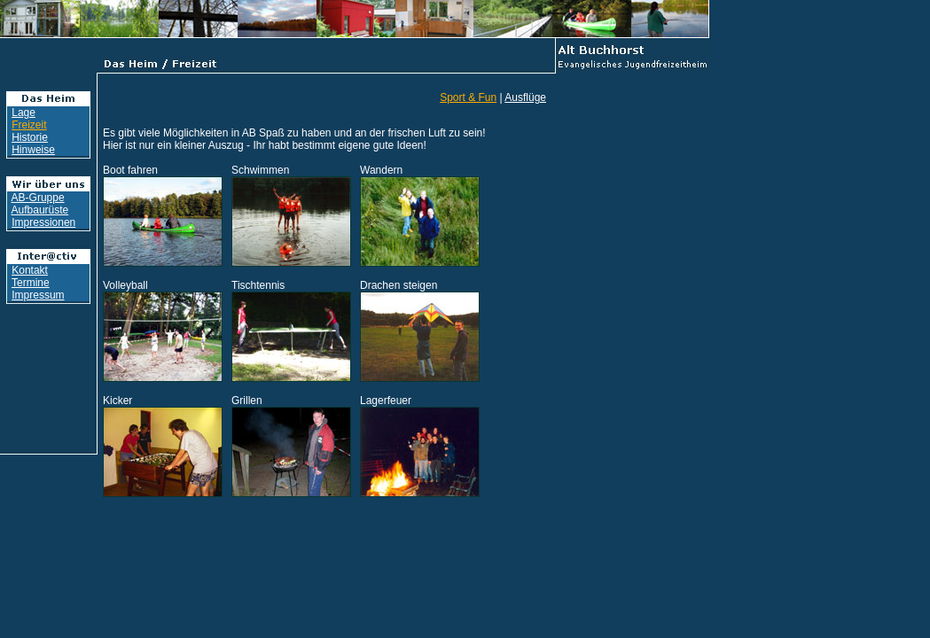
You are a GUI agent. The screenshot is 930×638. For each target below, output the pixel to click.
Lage (23, 112)
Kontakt (30, 270)
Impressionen (43, 222)
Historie (30, 137)
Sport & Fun (468, 97)
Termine (31, 282)
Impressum (38, 295)
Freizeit (29, 125)
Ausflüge (525, 97)
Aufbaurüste (40, 210)
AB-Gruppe (38, 197)
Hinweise (33, 150)
